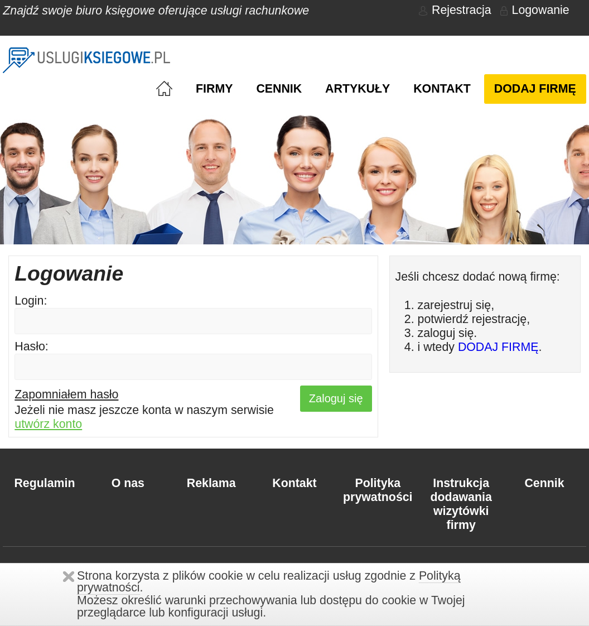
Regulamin (44, 483)
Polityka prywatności (377, 490)
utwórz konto (48, 424)
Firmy (214, 88)
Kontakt (442, 88)
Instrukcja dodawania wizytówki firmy (461, 504)
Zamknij (68, 576)
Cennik (279, 88)
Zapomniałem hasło (66, 394)
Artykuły (357, 88)
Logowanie (534, 10)
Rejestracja (455, 10)
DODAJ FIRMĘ (498, 347)
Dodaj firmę (535, 88)
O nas (128, 483)
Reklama (211, 483)
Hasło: (31, 346)
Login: (31, 300)
